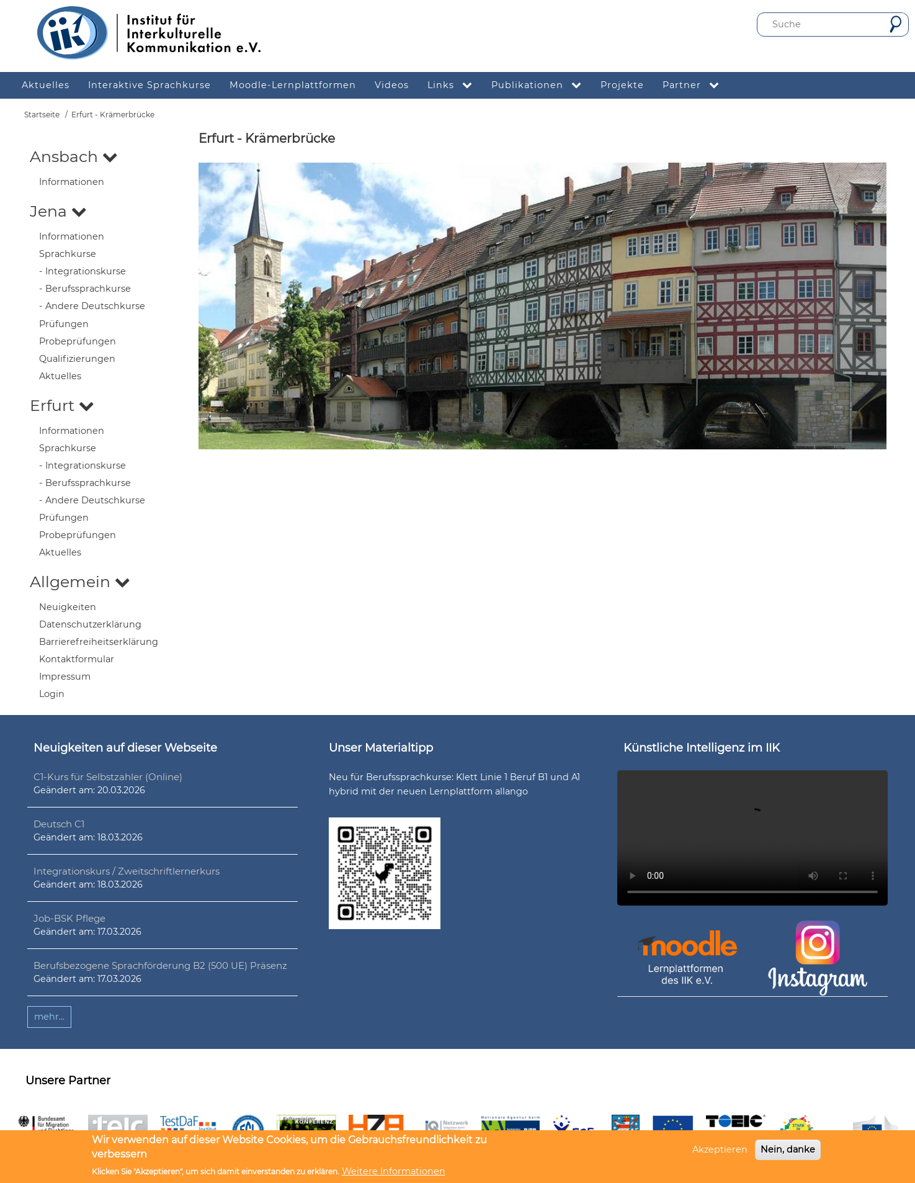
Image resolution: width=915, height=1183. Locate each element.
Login (52, 693)
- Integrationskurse (82, 271)
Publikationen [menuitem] (541, 85)
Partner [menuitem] (696, 85)
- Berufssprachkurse (85, 288)
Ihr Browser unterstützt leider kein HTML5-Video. (752, 838)
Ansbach (74, 156)
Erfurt (62, 405)
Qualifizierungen (77, 358)
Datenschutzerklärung (90, 624)
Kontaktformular (76, 659)
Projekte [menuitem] (622, 85)
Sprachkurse (67, 253)
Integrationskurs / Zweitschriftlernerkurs (126, 871)
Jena (58, 211)
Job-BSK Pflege (69, 918)
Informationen (71, 181)
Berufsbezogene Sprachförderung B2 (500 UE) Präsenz (160, 965)
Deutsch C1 (58, 824)
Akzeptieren (720, 1149)
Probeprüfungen (77, 341)
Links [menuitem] (454, 85)
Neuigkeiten (67, 607)
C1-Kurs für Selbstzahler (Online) (107, 777)
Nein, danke (788, 1149)
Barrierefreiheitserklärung (98, 641)
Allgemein (80, 581)
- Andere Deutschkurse (92, 306)
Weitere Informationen (393, 1171)
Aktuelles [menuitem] (45, 85)
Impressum (65, 676)
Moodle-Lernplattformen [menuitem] (293, 85)
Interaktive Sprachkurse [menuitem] (149, 85)
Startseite (42, 114)
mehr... (49, 1016)
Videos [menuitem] (392, 85)
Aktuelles (60, 376)
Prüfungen (64, 324)
